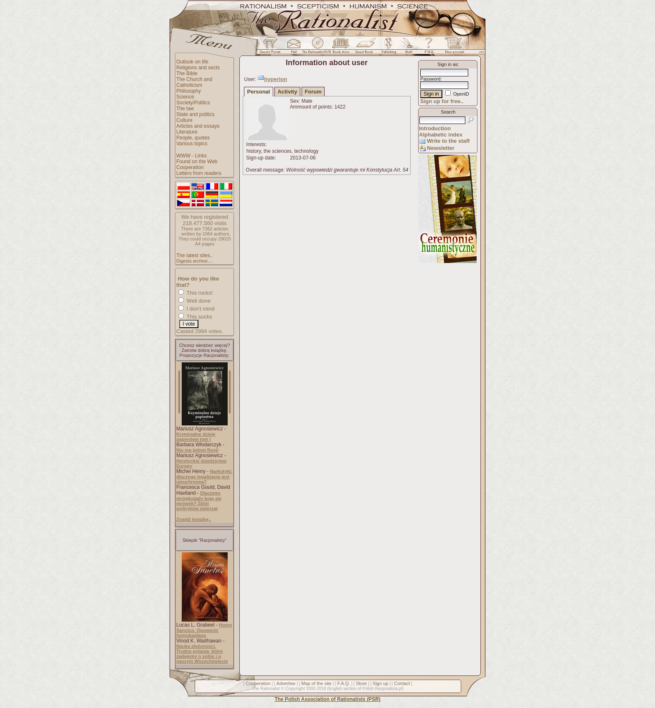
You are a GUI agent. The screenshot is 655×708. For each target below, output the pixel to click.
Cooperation (189, 167)
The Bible (187, 73)
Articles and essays (197, 126)
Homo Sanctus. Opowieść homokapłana (204, 630)
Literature (187, 132)
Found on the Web (197, 161)
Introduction (435, 128)
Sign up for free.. (441, 101)
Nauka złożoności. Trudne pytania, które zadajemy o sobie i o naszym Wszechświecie (202, 654)
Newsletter (440, 148)
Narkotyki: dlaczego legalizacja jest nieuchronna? (204, 476)
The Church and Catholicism (194, 82)
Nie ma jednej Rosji (197, 450)
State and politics (195, 114)
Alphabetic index (440, 134)
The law (185, 108)
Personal (258, 91)
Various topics (191, 144)
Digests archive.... (194, 260)
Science (185, 97)
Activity (287, 91)
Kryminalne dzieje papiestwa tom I (196, 437)
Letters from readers (198, 173)
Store (361, 683)
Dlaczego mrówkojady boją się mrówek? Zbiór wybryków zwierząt (198, 501)
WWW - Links (191, 156)
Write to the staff (448, 141)
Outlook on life (192, 62)
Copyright (295, 688)
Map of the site (316, 683)
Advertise (286, 683)
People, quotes (193, 138)
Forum (313, 91)
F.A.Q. (343, 683)
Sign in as (447, 64)
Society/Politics (193, 103)
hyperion (275, 79)
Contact (402, 683)
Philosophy (188, 91)
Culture (184, 120)
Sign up (380, 683)
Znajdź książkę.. (193, 519)
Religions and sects (198, 68)
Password (430, 78)
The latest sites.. (194, 255)
